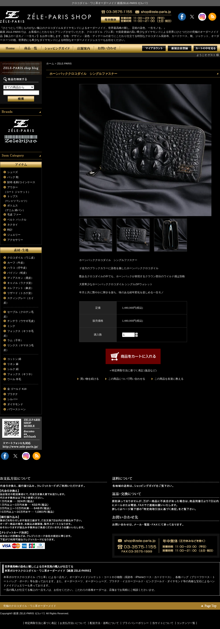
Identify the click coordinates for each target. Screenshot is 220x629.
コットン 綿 (14, 359)
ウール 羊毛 (14, 379)
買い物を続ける (89, 378)
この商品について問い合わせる (126, 378)
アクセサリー (15, 240)
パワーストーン (16, 409)
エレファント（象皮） (20, 288)
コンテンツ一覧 (186, 623)
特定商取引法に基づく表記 (41, 623)
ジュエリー (13, 234)
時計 (10, 229)
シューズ (12, 172)
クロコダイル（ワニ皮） (21, 257)
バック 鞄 (12, 177)
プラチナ (12, 394)
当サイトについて (162, 623)
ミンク (11, 326)
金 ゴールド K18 (16, 389)
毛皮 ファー (14, 214)
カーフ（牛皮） (16, 262)
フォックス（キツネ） (20, 374)
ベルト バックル (16, 219)
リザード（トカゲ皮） (20, 293)
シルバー (12, 399)
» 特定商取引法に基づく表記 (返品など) (133, 370)
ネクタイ (12, 224)
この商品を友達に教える (168, 378)
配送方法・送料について (104, 623)
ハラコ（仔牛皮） (17, 267)
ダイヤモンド (15, 404)
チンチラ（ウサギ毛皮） (21, 321)
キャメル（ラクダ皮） (20, 283)
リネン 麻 (12, 364)
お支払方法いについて (73, 623)
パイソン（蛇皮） (17, 273)
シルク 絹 (12, 369)
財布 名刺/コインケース (21, 182)
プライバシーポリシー (135, 623)
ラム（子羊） (15, 340)
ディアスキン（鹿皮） (20, 278)
